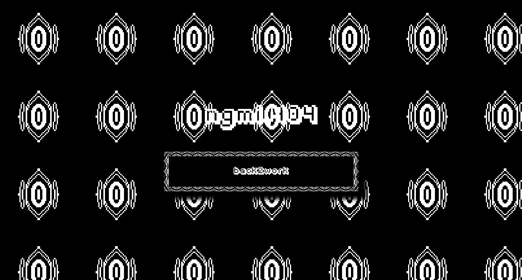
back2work (261, 171)
